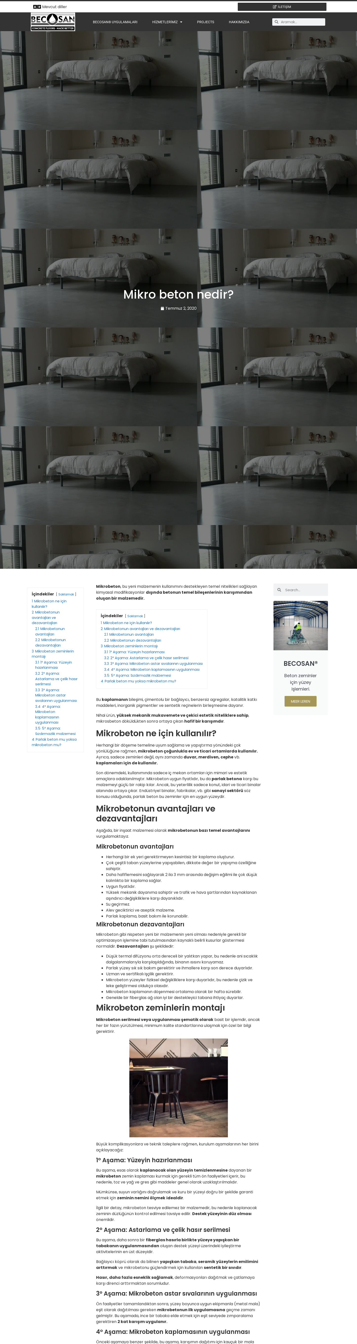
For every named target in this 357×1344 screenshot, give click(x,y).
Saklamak (66, 594)
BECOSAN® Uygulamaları (115, 22)
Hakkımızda (239, 22)
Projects (205, 22)
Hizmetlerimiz (167, 22)
